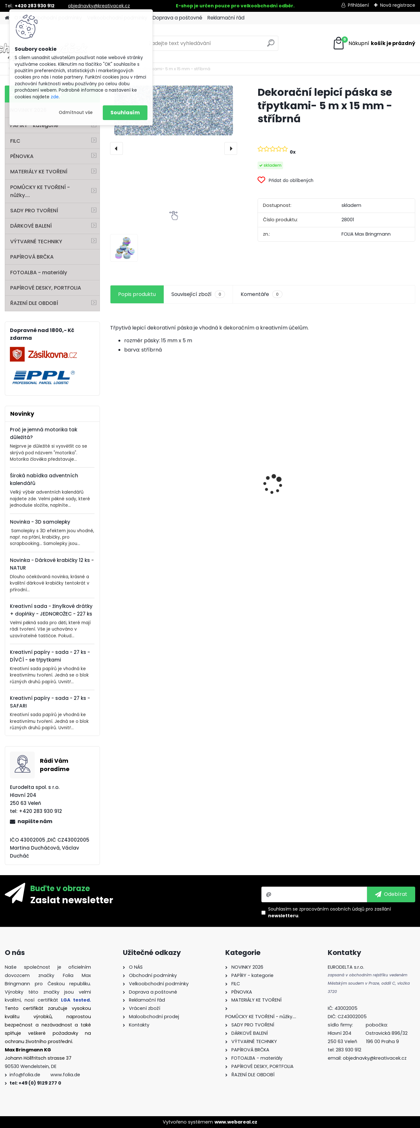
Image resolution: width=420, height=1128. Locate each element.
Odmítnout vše (76, 113)
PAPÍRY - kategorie (34, 125)
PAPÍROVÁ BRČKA (32, 257)
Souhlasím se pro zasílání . (329, 912)
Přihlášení (358, 5)
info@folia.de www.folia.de (45, 1074)
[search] (270, 45)
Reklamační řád (225, 17)
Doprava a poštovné (177, 17)
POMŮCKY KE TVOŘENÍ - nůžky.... (40, 191)
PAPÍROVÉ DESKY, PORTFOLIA (45, 287)
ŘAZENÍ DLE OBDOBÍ (34, 303)
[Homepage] (7, 18)
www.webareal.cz (235, 1122)
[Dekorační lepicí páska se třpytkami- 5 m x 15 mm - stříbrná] (173, 110)
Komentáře (261, 294)
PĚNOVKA (22, 156)
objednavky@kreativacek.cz (99, 6)
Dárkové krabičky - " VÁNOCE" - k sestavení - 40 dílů (377, 502)
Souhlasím (125, 112)
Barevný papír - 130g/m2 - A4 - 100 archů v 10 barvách (300, 506)
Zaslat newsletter (71, 900)
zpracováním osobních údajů (331, 909)
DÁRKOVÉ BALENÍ (31, 226)
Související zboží (198, 294)
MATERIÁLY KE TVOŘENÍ (38, 171)
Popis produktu (137, 294)
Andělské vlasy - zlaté (142, 504)
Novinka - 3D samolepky (40, 522)
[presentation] (116, 148)
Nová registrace (397, 5)
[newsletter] (391, 894)
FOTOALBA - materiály (38, 272)
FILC (15, 141)
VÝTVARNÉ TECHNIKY (36, 241)
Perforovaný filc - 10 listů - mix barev (222, 499)
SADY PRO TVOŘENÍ (34, 210)
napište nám (35, 821)
